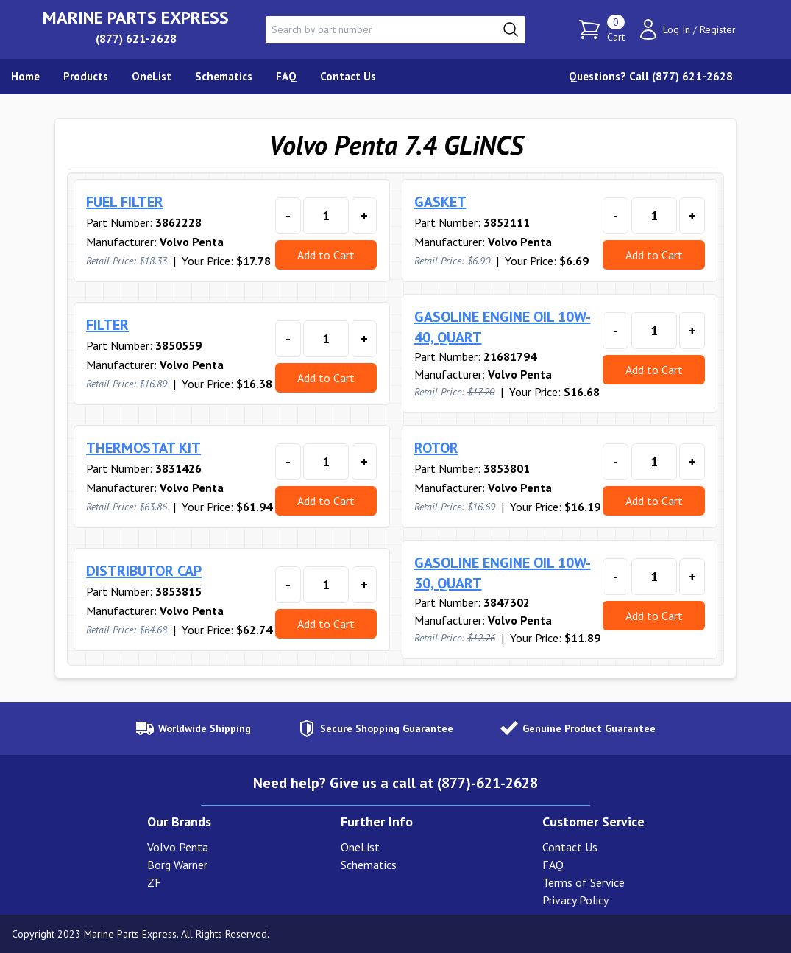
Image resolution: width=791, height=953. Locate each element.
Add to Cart (326, 254)
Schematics (369, 864)
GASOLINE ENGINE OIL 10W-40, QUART (502, 327)
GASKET (440, 201)
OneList (360, 847)
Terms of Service (583, 882)
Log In (676, 29)
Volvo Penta (177, 847)
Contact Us (569, 847)
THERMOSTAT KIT (143, 447)
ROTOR (436, 447)
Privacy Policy (575, 900)
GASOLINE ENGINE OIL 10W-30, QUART (502, 573)
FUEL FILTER (124, 201)
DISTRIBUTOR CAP (144, 570)
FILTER (107, 324)
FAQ (553, 864)
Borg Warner (177, 864)
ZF (154, 882)
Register (718, 29)
